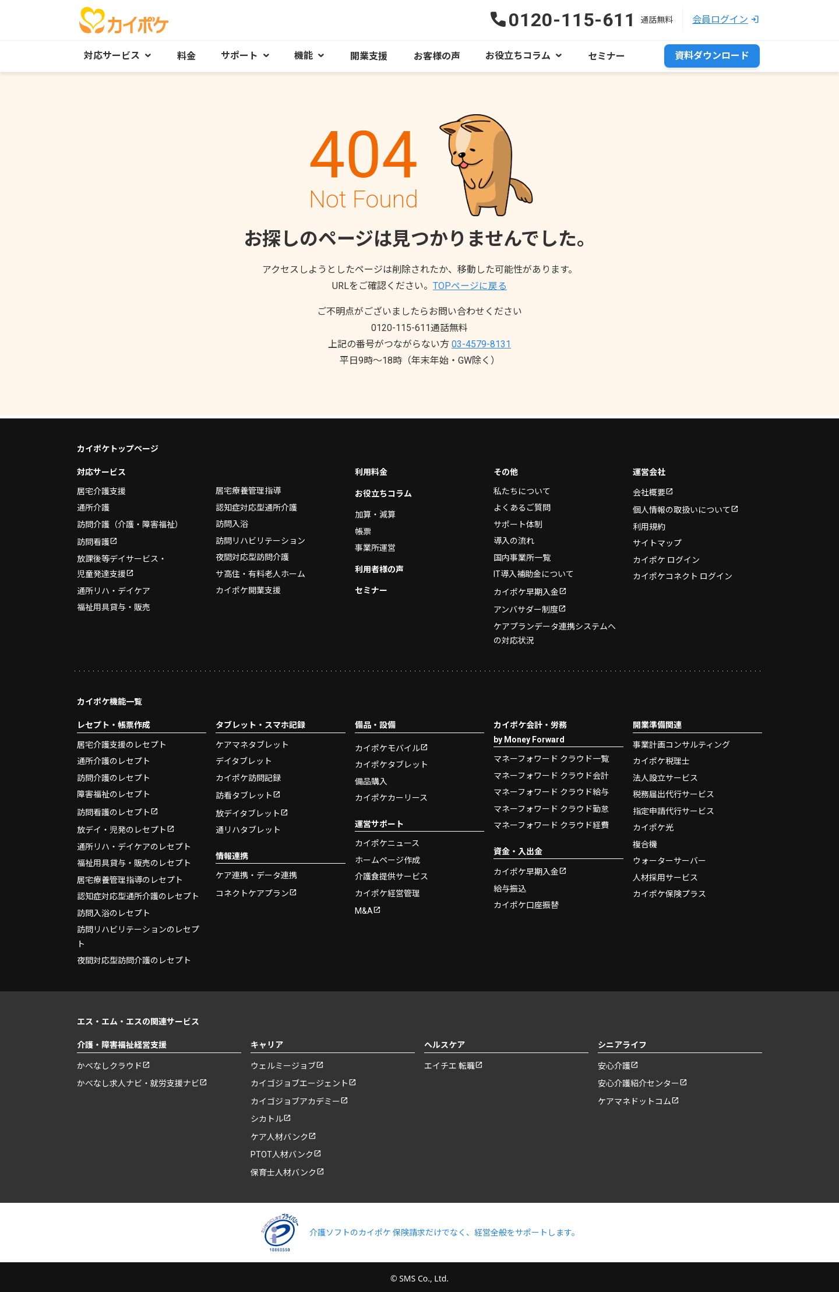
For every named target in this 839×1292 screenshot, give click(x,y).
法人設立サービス (665, 774)
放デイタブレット (248, 810)
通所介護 (93, 504)
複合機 (645, 841)
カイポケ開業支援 (248, 587)
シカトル (267, 1115)
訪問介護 (130, 521)
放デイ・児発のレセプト (122, 826)
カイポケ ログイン (666, 556)
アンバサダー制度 (525, 606)
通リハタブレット (248, 826)
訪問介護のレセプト (113, 774)
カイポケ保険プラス (669, 890)
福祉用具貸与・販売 (113, 603)
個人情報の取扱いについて (682, 506)
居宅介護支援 (101, 487)
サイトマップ (657, 539)
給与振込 (509, 885)
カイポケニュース (387, 839)
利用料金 (371, 468)
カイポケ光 (653, 824)
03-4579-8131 (481, 343)
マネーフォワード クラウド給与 (551, 788)
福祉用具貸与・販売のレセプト (134, 859)
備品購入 (371, 778)
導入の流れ (513, 537)
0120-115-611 (419, 327)
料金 (185, 55)
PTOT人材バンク (282, 1151)
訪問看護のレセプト (113, 809)
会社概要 (649, 489)
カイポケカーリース (391, 794)
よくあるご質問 (522, 504)
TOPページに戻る (470, 285)
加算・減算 (375, 511)
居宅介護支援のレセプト (122, 741)
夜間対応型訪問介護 (252, 553)
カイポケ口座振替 (526, 901)
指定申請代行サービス (673, 807)
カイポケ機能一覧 (109, 698)
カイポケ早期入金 (526, 588)
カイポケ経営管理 (387, 890)
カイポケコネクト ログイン (682, 573)
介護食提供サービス (391, 873)
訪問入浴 (232, 520)
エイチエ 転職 (449, 1062)
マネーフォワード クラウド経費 (551, 821)
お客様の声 (430, 55)
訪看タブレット (244, 792)
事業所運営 (375, 544)
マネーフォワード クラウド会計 (551, 772)
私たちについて (522, 487)
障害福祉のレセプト (113, 790)
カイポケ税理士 (661, 757)
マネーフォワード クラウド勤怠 (551, 805)
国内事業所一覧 (522, 554)
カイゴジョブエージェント (299, 1080)
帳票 (363, 528)
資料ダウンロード (712, 55)
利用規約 (649, 523)
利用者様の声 (379, 566)
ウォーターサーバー (669, 857)
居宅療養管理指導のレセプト (130, 876)
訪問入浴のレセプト (113, 909)
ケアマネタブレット (252, 741)
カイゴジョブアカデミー (295, 1098)
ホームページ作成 (387, 856)
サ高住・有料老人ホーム (260, 570)
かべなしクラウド (109, 1062)
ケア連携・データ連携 (256, 871)
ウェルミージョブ (283, 1062)
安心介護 (614, 1062)
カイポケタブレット (391, 761)
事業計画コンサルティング (681, 741)
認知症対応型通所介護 (256, 504)
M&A (364, 907)
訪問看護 (93, 538)
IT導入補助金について (533, 570)
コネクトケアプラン (252, 890)
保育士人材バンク (283, 1169)
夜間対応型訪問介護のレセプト (134, 957)
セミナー (596, 55)
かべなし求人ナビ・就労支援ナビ (138, 1080)
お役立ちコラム (383, 490)
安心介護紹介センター (638, 1080)
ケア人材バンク (279, 1133)
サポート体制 (517, 521)
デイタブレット (244, 757)
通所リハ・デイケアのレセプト (134, 843)
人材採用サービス (665, 874)
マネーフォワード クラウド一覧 (551, 755)
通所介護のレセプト (113, 757)
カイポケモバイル (387, 744)
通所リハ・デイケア (113, 587)
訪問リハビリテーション (260, 537)
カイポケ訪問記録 (248, 774)
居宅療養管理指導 (248, 487)
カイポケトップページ (117, 445)
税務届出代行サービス (673, 790)
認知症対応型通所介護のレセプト (138, 892)
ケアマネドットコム (634, 1098)
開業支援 (364, 55)
